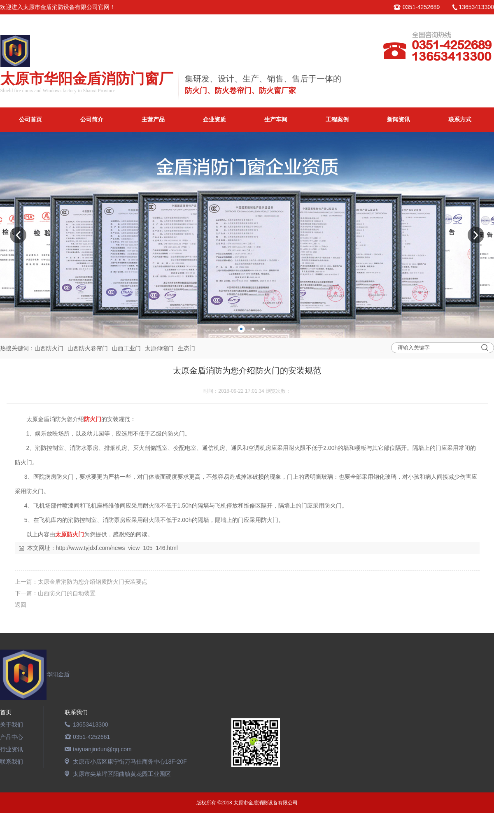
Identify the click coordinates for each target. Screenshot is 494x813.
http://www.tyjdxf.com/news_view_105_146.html (117, 548)
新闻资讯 (398, 119)
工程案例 (337, 119)
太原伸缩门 (159, 348)
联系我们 (11, 761)
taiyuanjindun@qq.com (102, 749)
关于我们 (11, 724)
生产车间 (275, 119)
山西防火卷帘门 (88, 348)
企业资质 (214, 119)
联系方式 (459, 119)
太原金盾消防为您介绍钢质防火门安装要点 (92, 581)
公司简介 (91, 119)
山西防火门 (49, 348)
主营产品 (153, 119)
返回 (20, 604)
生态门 (186, 348)
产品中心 (11, 737)
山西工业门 (126, 348)
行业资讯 (11, 749)
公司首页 (30, 119)
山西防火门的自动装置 (67, 593)
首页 (6, 712)
